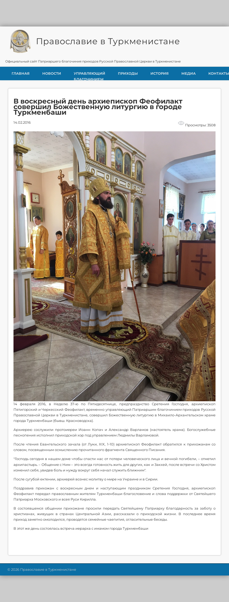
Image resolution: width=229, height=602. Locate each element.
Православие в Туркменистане (108, 41)
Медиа (188, 73)
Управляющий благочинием (89, 75)
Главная (21, 73)
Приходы (128, 73)
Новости (51, 73)
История (159, 73)
